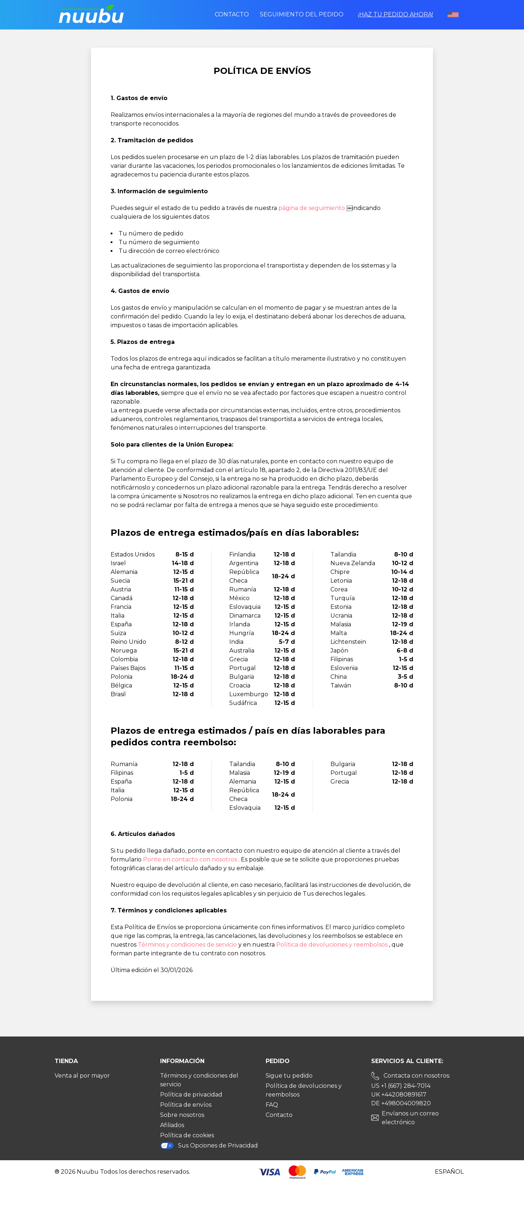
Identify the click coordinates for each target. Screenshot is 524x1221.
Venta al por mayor (82, 1075)
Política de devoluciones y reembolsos (332, 944)
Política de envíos (185, 1104)
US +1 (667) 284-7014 (400, 1085)
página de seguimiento (312, 208)
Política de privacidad (191, 1094)
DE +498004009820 (401, 1103)
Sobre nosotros (182, 1114)
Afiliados (172, 1125)
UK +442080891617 (398, 1094)
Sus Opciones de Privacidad (209, 1145)
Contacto (232, 14)
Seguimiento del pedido (302, 14)
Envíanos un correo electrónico (410, 1118)
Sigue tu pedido (289, 1075)
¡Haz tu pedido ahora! (395, 14)
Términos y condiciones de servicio (188, 944)
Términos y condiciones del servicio (199, 1080)
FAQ (272, 1104)
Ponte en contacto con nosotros (190, 859)
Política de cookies (187, 1135)
